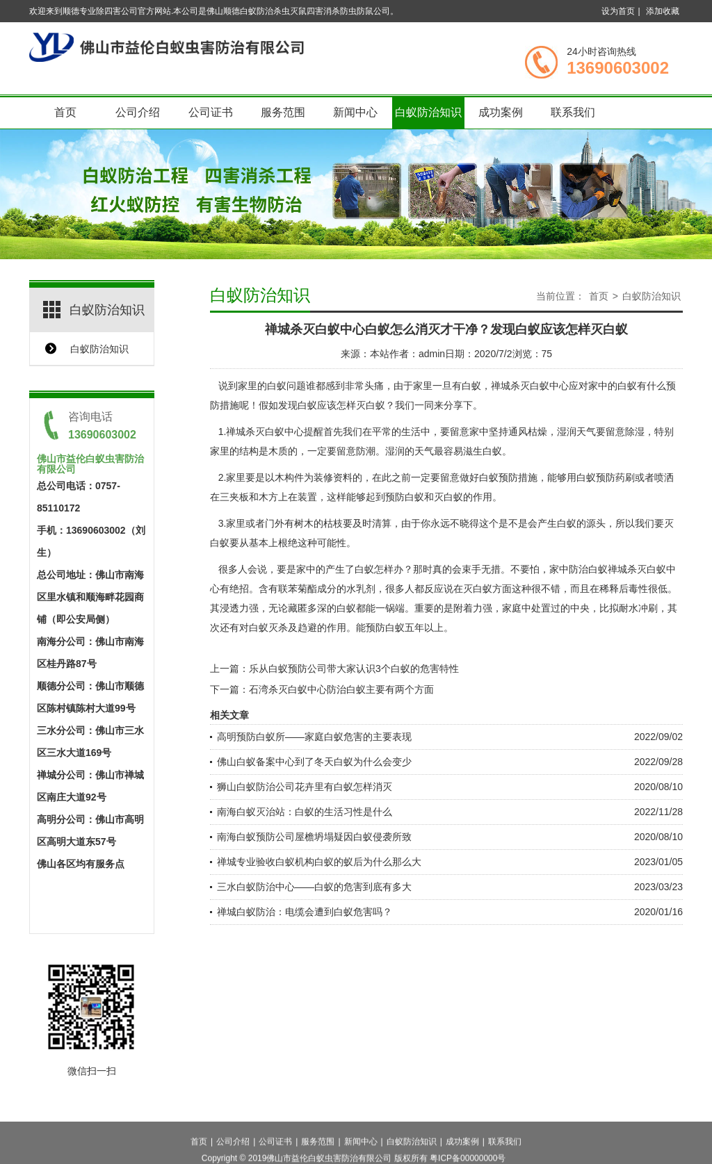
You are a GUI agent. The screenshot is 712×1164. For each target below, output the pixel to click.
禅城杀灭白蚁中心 (265, 431)
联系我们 (573, 112)
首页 (65, 112)
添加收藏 (662, 11)
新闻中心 (355, 112)
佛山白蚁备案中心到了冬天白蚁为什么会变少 (314, 761)
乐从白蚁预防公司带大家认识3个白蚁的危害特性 (354, 668)
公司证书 (210, 112)
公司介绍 (137, 112)
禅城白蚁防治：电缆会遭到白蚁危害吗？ (304, 911)
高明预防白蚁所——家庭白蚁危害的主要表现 (314, 736)
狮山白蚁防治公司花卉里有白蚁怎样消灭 (304, 786)
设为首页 (618, 11)
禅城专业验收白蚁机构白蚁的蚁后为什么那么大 (319, 861)
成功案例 (500, 112)
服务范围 (283, 112)
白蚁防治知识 (428, 112)
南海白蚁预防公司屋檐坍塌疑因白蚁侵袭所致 (314, 836)
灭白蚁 (448, 496)
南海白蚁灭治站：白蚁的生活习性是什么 (304, 811)
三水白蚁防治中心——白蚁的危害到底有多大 (314, 886)
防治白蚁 (588, 569)
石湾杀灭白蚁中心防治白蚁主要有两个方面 (341, 689)
